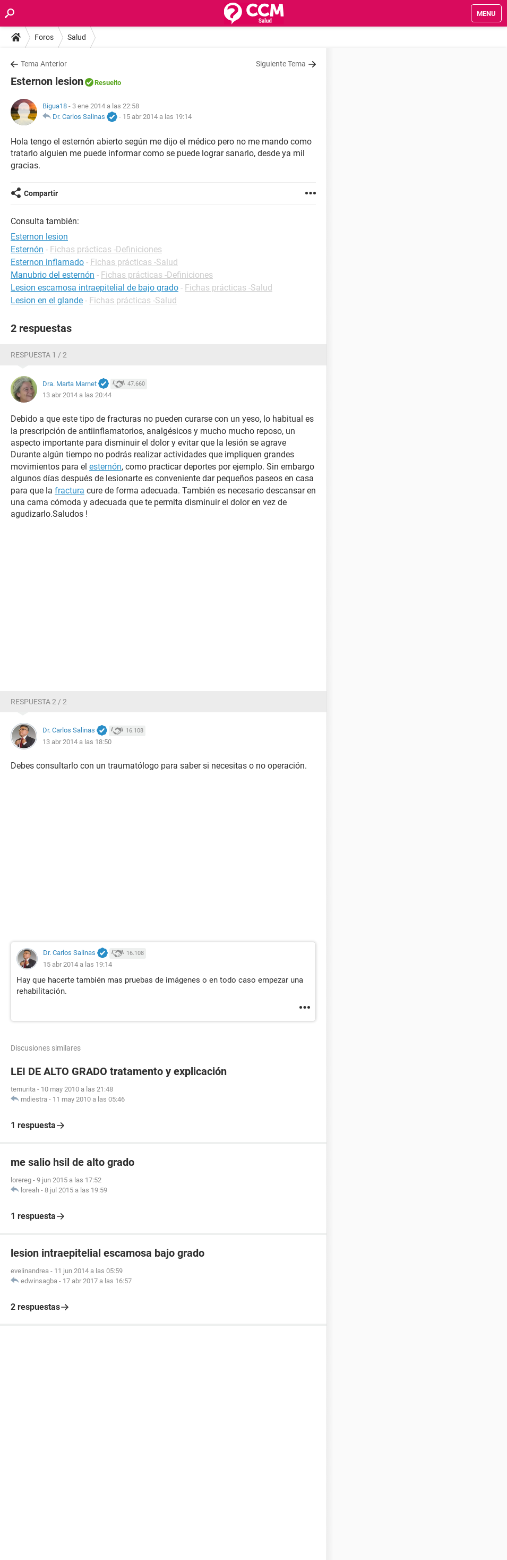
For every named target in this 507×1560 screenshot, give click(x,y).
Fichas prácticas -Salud (134, 262)
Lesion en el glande (47, 300)
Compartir (41, 193)
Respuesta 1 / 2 (39, 355)
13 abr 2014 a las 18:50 (76, 742)
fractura (69, 490)
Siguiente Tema (281, 63)
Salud (76, 37)
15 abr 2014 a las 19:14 (157, 117)
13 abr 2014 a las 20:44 (76, 395)
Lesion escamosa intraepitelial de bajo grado (94, 288)
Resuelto (107, 83)
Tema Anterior (44, 63)
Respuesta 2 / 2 (39, 701)
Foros (44, 37)
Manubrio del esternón (52, 275)
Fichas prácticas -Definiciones (106, 249)
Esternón (27, 249)
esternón (105, 467)
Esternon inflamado (47, 262)
